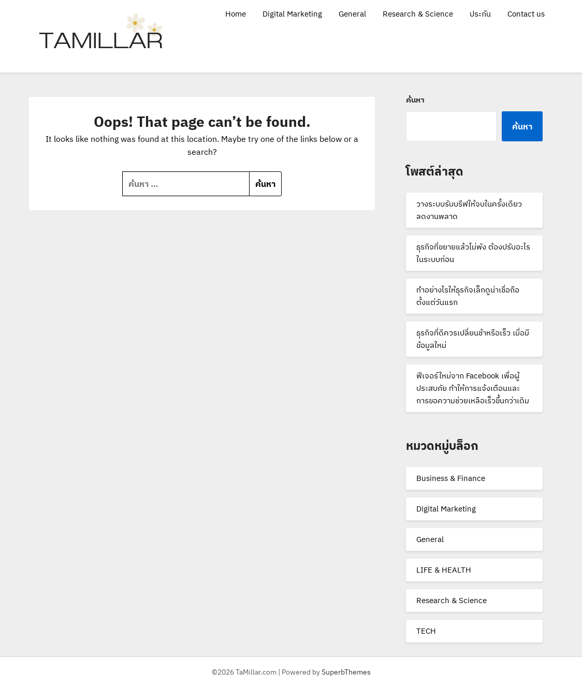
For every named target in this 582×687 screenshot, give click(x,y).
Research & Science (418, 14)
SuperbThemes (346, 672)
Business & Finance (450, 478)
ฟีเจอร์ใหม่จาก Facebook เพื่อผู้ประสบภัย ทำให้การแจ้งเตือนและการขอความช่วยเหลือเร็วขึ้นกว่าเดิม (472, 388)
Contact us (526, 14)
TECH (426, 631)
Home (235, 14)
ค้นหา (415, 100)
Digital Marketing (292, 14)
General (352, 14)
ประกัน (480, 14)
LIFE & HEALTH (443, 570)
